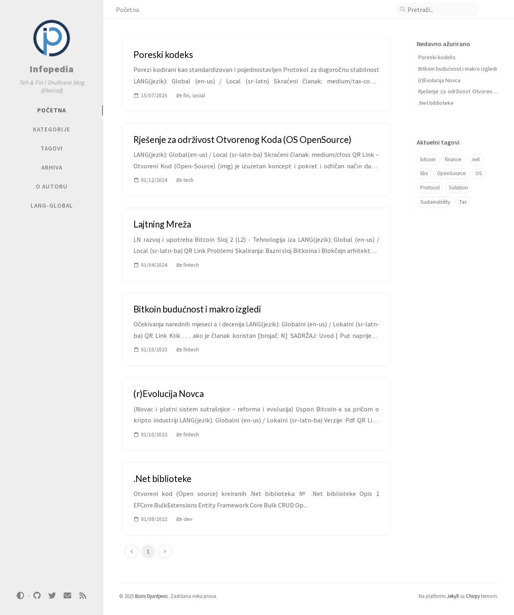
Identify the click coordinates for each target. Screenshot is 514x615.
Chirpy (473, 596)
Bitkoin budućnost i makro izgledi (457, 68)
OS (478, 173)
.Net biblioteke (436, 102)
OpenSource (451, 173)
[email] (67, 596)
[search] (440, 9)
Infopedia (51, 69)
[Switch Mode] (20, 595)
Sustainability (435, 202)
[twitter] (52, 596)
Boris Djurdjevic (151, 596)
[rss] (82, 596)
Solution (458, 187)
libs (424, 173)
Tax (463, 202)
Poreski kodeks (437, 57)
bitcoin (428, 159)
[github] (36, 596)
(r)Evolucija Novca (439, 80)
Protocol (430, 187)
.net (475, 159)
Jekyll (453, 596)
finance (453, 159)
